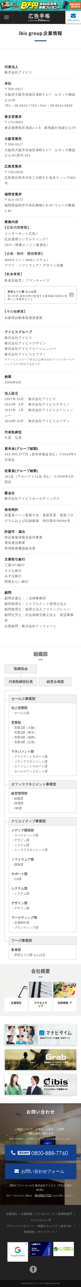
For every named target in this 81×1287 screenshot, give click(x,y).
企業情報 (26, 1214)
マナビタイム (40, 1220)
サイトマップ (46, 1231)
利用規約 (29, 1231)
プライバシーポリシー (20, 1226)
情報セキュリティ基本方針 (55, 1226)
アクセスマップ (45, 1214)
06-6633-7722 (43, 1195)
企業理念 (12, 1214)
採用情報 (65, 1214)
